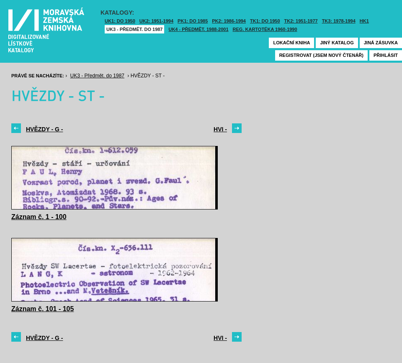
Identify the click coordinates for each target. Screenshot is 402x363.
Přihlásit (386, 55)
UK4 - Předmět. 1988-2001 (198, 29)
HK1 (364, 20)
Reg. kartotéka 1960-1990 (265, 29)
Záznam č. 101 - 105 (42, 308)
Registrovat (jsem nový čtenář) (321, 55)
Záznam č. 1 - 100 (39, 216)
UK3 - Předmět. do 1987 (134, 29)
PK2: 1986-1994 (229, 20)
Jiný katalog (336, 42)
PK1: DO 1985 (193, 20)
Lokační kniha (291, 42)
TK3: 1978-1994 (339, 20)
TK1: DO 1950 (265, 20)
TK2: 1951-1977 (301, 20)
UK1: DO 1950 (120, 20)
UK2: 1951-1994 (156, 20)
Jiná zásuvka (381, 42)
